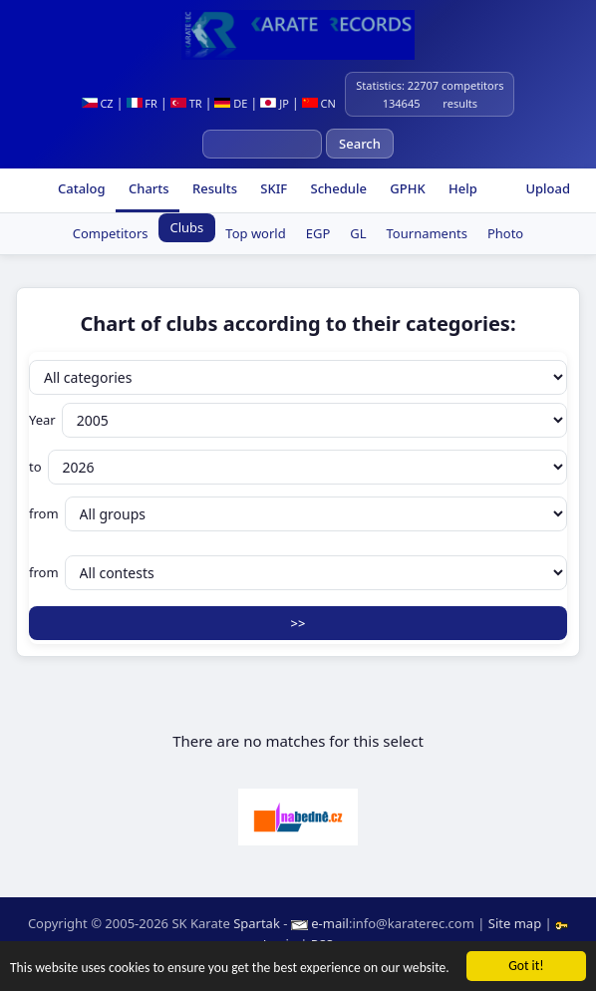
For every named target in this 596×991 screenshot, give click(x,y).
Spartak (256, 923)
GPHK (406, 188)
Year (298, 420)
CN (319, 103)
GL (358, 233)
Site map (514, 923)
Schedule (337, 188)
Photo (505, 233)
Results (213, 188)
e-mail (330, 923)
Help (461, 188)
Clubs (187, 227)
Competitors (111, 233)
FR (142, 103)
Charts (147, 188)
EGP (318, 233)
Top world (255, 233)
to (298, 467)
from (298, 513)
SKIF (272, 188)
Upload (547, 188)
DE (230, 103)
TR (186, 103)
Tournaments (427, 233)
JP (274, 103)
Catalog (80, 188)
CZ (98, 103)
